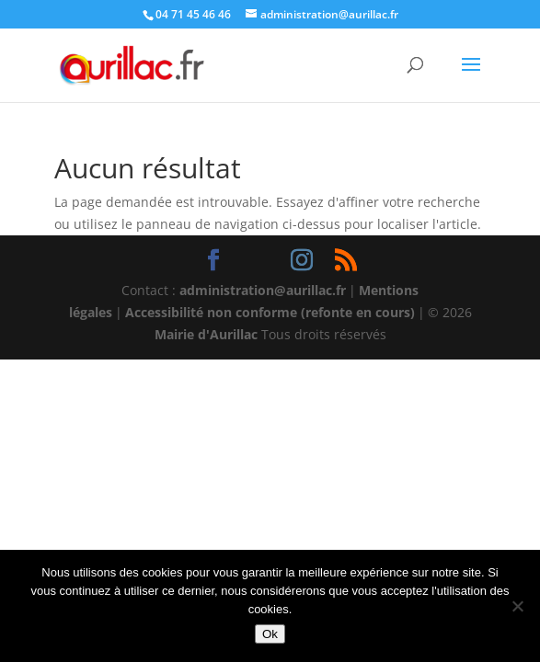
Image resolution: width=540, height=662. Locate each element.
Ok (270, 634)
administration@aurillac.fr (262, 290)
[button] (471, 76)
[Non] (517, 606)
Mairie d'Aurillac (206, 334)
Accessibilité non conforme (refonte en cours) (270, 312)
